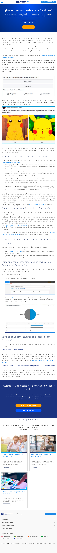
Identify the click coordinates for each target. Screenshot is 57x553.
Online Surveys (5, 536)
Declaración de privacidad (41, 543)
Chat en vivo (40, 514)
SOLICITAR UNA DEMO (28, 410)
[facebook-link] (17, 514)
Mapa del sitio (31, 543)
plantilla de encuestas (16, 251)
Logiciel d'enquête (19, 538)
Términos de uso (52, 543)
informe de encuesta (16, 298)
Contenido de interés (7, 528)
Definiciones (5, 519)
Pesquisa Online (18, 536)
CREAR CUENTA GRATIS (28, 27)
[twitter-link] (19, 514)
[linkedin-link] (21, 514)
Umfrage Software (33, 536)
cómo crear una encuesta (37, 205)
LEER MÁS (6, 467)
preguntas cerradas (14, 234)
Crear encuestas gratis (48, 2)
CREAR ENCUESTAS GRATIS (28, 405)
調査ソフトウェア (6, 538)
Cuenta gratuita (50, 514)
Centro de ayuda (31, 514)
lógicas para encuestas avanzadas (16, 226)
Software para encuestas (8, 525)
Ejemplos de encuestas (7, 522)
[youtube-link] (23, 514)
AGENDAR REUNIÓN (28, 22)
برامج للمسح (44, 536)
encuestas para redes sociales (11, 162)
